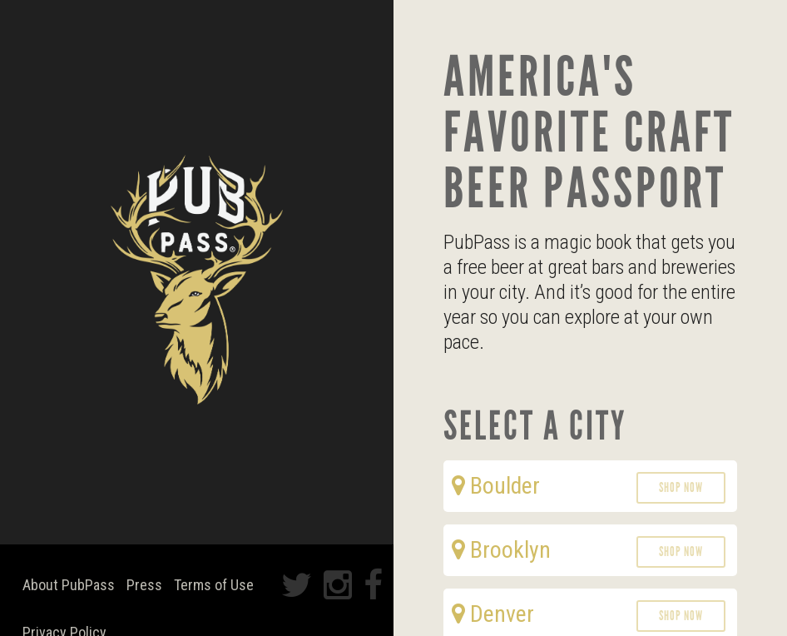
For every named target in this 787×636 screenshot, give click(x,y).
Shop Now (681, 487)
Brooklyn (501, 550)
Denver (493, 614)
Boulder (496, 485)
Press (144, 585)
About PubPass (68, 585)
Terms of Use (214, 585)
